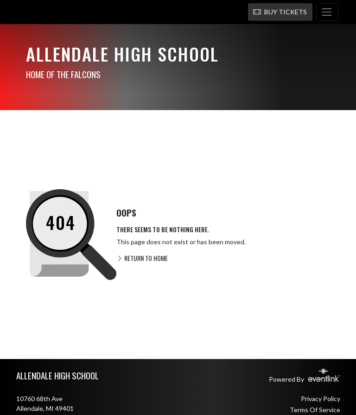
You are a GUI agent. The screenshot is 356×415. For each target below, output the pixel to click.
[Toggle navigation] (327, 12)
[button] (280, 12)
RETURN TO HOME (142, 258)
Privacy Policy (320, 399)
